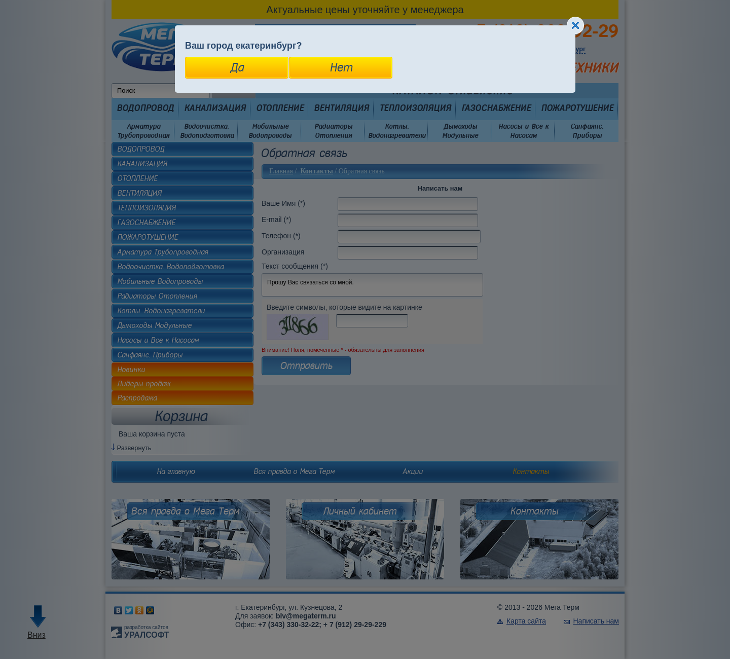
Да (237, 67)
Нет (341, 67)
